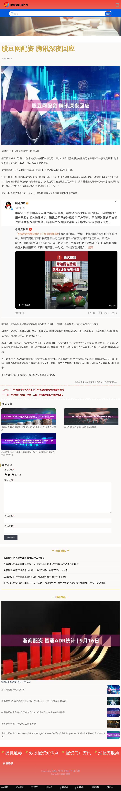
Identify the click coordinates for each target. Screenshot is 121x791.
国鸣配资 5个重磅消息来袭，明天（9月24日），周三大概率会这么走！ (34, 701)
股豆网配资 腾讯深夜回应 (13, 689)
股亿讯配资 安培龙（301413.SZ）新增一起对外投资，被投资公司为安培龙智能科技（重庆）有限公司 (54, 583)
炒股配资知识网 (42, 753)
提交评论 (11, 537)
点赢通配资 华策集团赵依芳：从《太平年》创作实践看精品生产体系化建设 (41, 564)
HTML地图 (75, 771)
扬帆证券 (12, 753)
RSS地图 (64, 771)
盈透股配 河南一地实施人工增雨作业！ (19, 724)
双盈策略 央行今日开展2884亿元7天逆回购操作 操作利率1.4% (35, 577)
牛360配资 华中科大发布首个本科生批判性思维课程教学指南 (37, 390)
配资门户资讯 (76, 753)
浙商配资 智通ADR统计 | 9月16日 (16, 682)
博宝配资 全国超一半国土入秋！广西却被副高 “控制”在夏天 (37, 395)
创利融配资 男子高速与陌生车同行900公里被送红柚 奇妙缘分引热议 (33, 712)
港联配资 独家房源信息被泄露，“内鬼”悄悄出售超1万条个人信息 (36, 570)
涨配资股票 (107, 753)
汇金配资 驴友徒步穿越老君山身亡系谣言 (24, 557)
